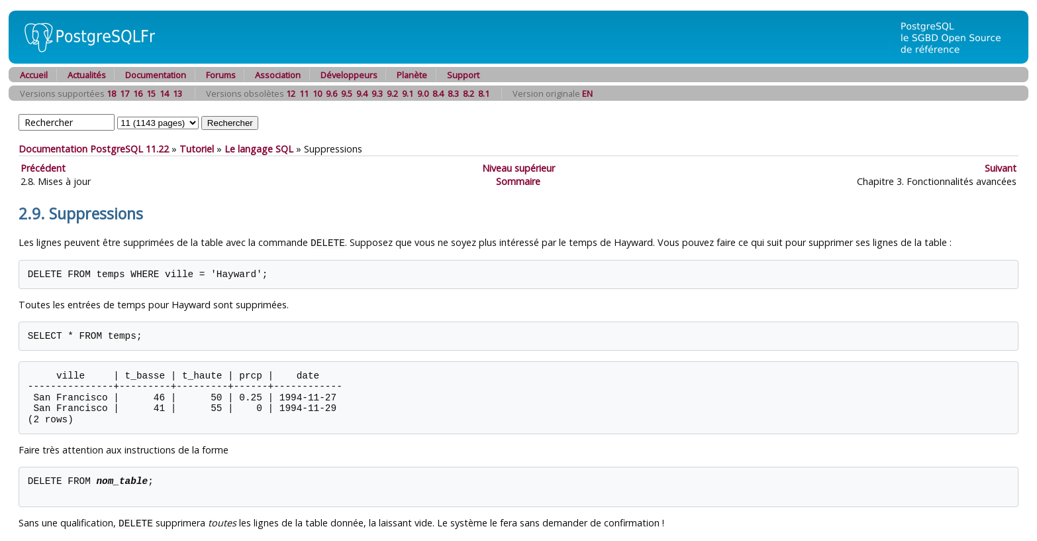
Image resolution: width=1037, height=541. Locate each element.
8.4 (438, 93)
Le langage (258, 149)
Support (463, 75)
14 (164, 93)
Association (278, 75)
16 (137, 93)
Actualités (87, 75)
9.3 (377, 93)
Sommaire (518, 181)
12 (290, 93)
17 (124, 93)
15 (151, 93)
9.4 (362, 93)
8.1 (483, 93)
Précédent (43, 168)
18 (111, 93)
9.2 (392, 93)
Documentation (155, 75)
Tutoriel (196, 149)
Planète (412, 75)
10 (317, 93)
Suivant (1000, 168)
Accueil (34, 75)
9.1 (407, 93)
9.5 (346, 93)
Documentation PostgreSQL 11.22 (94, 149)
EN (587, 93)
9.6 (331, 93)
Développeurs (349, 75)
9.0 (422, 93)
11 (304, 93)
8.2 (468, 93)
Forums (221, 75)
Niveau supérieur (518, 168)
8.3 (453, 93)
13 (177, 93)
